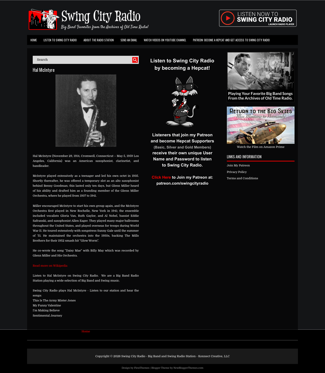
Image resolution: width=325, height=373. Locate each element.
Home (33, 40)
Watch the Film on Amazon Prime (261, 147)
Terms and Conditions (242, 178)
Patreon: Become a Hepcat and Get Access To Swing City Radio (231, 40)
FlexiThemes (141, 367)
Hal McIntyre (44, 69)
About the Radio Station (99, 40)
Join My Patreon (238, 165)
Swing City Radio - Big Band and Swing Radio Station (158, 356)
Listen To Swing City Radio (60, 40)
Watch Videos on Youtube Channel (165, 40)
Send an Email (129, 40)
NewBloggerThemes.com (188, 367)
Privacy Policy (237, 172)
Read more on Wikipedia (50, 265)
